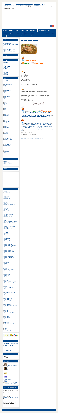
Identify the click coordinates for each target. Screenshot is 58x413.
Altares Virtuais (7, 192)
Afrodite (47, 123)
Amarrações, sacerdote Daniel (9, 346)
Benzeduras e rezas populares (9, 204)
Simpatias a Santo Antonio (9, 297)
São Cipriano (6, 132)
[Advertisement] (29, 16)
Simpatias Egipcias (7, 310)
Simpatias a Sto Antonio (30, 129)
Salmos (9, 35)
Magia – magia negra (8, 253)
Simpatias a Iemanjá (33, 127)
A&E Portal (5, 30)
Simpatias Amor (24, 126)
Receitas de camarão (30, 138)
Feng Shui (11, 33)
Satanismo (6, 293)
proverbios (6, 128)
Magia (22, 33)
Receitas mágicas (32, 116)
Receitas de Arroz (49, 115)
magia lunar (6, 116)
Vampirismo (6, 327)
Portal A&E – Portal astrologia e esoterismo (24, 5)
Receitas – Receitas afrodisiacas (10, 281)
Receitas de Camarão (38, 63)
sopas (42, 138)
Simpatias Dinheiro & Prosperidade (43, 127)
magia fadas (6, 115)
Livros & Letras (7, 237)
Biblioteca (6, 208)
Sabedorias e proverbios (8, 287)
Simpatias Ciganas (7, 137)
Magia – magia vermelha (8, 256)
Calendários (6, 213)
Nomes (32, 33)
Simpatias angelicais (8, 303)
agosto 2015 (6, 71)
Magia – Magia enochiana (9, 251)
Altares (16, 30)
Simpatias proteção (7, 143)
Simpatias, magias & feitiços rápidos (28, 124)
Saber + (4, 35)
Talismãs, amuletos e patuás (9, 323)
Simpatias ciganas (36, 126)
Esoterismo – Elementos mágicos (10, 221)
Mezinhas (27, 33)
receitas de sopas (37, 138)
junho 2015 (6, 73)
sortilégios (6, 150)
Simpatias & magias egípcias (48, 126)
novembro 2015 (7, 67)
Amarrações (22, 30)
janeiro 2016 (6, 65)
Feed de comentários (8, 163)
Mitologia (6, 120)
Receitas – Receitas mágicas (9, 283)
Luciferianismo (7, 238)
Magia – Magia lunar (8, 252)
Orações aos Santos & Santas (9, 270)
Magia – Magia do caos (8, 247)
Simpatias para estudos (8, 315)
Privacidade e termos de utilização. (10, 397)
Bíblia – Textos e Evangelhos (9, 205)
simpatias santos (7, 145)
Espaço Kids (6, 223)
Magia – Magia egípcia (8, 250)
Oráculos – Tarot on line (8, 273)
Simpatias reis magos (8, 144)
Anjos (27, 30)
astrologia (6, 89)
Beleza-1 (6, 203)
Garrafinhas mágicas (8, 101)
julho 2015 (6, 72)
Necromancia (6, 262)
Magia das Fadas (38, 124)
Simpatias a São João (8, 298)
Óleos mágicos (7, 264)
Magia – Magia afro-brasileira (9, 241)
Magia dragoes (7, 113)
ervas (5, 97)
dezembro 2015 (7, 66)
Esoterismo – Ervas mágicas (9, 222)
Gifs (5, 102)
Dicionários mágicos (8, 216)
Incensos (6, 107)
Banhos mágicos (33, 30)
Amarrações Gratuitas (8, 84)
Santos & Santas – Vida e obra (9, 292)
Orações (37, 33)
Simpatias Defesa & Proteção (9, 307)
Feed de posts (7, 162)
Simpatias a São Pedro (8, 300)
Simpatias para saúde (8, 316)
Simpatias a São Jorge (8, 299)
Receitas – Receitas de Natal (9, 282)
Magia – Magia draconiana (9, 249)
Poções (5, 125)
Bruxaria (5, 209)
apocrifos (6, 87)
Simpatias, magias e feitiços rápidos (10, 318)
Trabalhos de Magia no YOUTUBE (10, 350)
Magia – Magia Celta (8, 244)
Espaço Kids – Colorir (8, 225)
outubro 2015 (6, 68)
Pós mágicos (6, 127)
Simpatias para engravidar (39, 129)
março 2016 (6, 62)
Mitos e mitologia (7, 261)
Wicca (41, 35)
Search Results (19, 35)
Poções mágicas (7, 274)
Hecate (5, 103)
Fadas (5, 98)
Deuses (49, 30)
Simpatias (26, 35)
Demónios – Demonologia (9, 214)
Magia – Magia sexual (8, 255)
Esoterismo (5, 33)
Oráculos (42, 33)
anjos (5, 86)
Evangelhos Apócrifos (8, 228)
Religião (52, 33)
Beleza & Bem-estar (42, 30)
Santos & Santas (7, 291)
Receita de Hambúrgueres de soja (10, 51)
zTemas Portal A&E (7, 330)
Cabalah (5, 211)
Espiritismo (6, 227)
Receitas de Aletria (25, 115)
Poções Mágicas (43, 123)
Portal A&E (6, 126)
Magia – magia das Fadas (9, 246)
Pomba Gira (6, 275)
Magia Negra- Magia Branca (9, 349)
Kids (5, 108)
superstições (6, 151)
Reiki (5, 285)
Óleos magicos (7, 121)
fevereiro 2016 (7, 63)
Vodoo (5, 328)
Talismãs (6, 152)
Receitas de (31, 115)
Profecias (6, 279)
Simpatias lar (6, 140)
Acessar (5, 161)
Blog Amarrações (7, 348)
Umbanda (36, 35)
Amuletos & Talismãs (25, 127)
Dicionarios (6, 95)
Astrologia (6, 197)
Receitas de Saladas (25, 112)
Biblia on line (6, 207)
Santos (13, 35)
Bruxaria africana (7, 210)
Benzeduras (6, 92)
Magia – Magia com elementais (10, 245)
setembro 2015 (7, 69)
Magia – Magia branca (8, 243)
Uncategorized (7, 154)
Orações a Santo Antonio (8, 269)
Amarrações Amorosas (8, 345)
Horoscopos (17, 33)
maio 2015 (6, 74)
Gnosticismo (6, 232)
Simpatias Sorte (7, 317)
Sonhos (31, 35)
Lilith (5, 109)
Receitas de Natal (25, 116)
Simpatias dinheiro (7, 138)
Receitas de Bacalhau (34, 112)
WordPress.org (7, 164)
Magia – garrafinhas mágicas (9, 240)
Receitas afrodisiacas (41, 116)
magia (5, 110)
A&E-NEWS (11, 30)
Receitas (47, 33)
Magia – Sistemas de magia (9, 258)
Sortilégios (6, 321)
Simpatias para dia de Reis (9, 312)
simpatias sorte (7, 146)
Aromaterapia (6, 196)
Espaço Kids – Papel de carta (9, 226)
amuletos (6, 85)
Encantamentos (49, 124)
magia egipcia (6, 114)
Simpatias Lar (6, 311)
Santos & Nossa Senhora (8, 289)
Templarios (6, 324)
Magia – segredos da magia (9, 257)
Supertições (6, 322)
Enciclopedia (6, 219)
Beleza (31, 123)
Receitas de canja (28, 117)
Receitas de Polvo (43, 112)
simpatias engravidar (8, 139)
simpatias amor (7, 134)
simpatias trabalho (7, 148)
